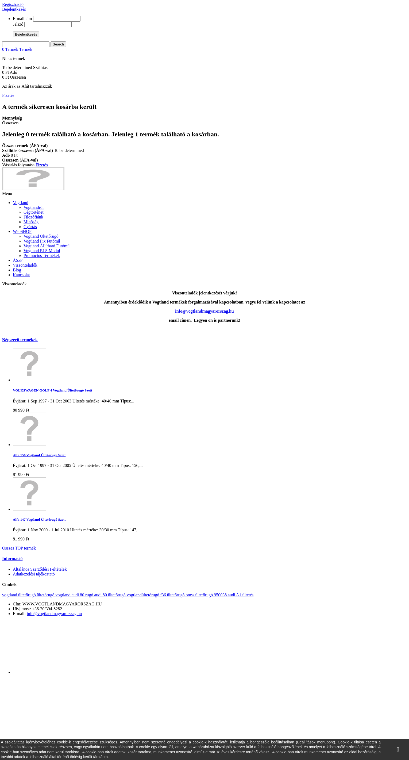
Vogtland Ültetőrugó (41, 236)
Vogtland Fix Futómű (42, 241)
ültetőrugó (46, 595)
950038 (221, 595)
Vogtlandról (34, 207)
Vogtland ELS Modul (42, 250)
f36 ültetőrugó (173, 595)
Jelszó (18, 24)
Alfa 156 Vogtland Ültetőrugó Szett (39, 455)
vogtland (64, 595)
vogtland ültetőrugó (19, 595)
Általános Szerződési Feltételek (40, 569)
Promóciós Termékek (42, 255)
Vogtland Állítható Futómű (47, 246)
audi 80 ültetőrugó (110, 595)
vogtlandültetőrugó (143, 595)
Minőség (31, 222)
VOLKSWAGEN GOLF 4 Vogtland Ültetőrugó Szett (52, 390)
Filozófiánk (33, 217)
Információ (12, 558)
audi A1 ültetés (240, 595)
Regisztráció (13, 4)
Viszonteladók (25, 265)
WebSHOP (22, 231)
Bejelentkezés (14, 9)
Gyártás (30, 226)
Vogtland (20, 202)
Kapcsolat (21, 274)
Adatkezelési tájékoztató (34, 574)
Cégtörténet (34, 212)
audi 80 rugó (83, 595)
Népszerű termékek (20, 339)
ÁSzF (17, 260)
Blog (17, 270)
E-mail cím (22, 18)
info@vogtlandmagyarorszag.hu (54, 613)
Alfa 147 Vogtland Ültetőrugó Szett (39, 519)
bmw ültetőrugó (200, 595)
